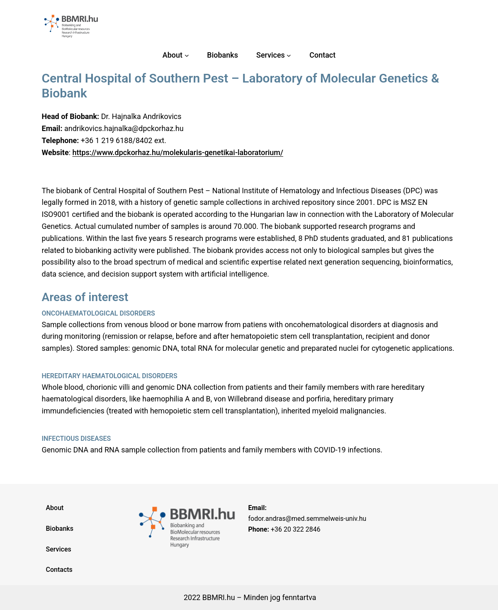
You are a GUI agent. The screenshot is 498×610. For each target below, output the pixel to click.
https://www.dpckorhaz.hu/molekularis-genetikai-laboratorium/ (177, 152)
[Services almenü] (289, 55)
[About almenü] (187, 55)
